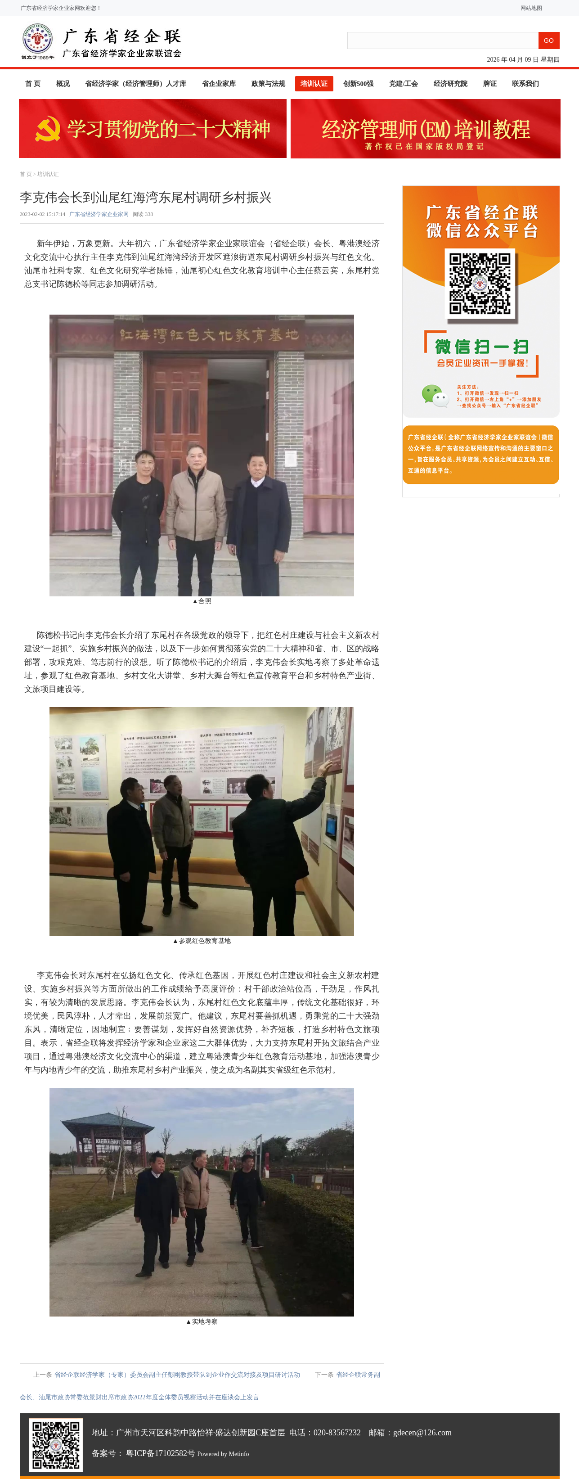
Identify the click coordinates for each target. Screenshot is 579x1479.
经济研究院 (450, 83)
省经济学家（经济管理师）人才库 (135, 83)
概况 (63, 83)
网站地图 (529, 8)
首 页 (32, 83)
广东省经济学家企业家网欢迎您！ (61, 8)
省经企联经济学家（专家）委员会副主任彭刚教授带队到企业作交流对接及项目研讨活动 (177, 1374)
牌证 (490, 83)
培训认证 (314, 83)
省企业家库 (219, 83)
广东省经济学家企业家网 (99, 214)
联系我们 (525, 83)
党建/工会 (403, 83)
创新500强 (358, 83)
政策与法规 (268, 83)
